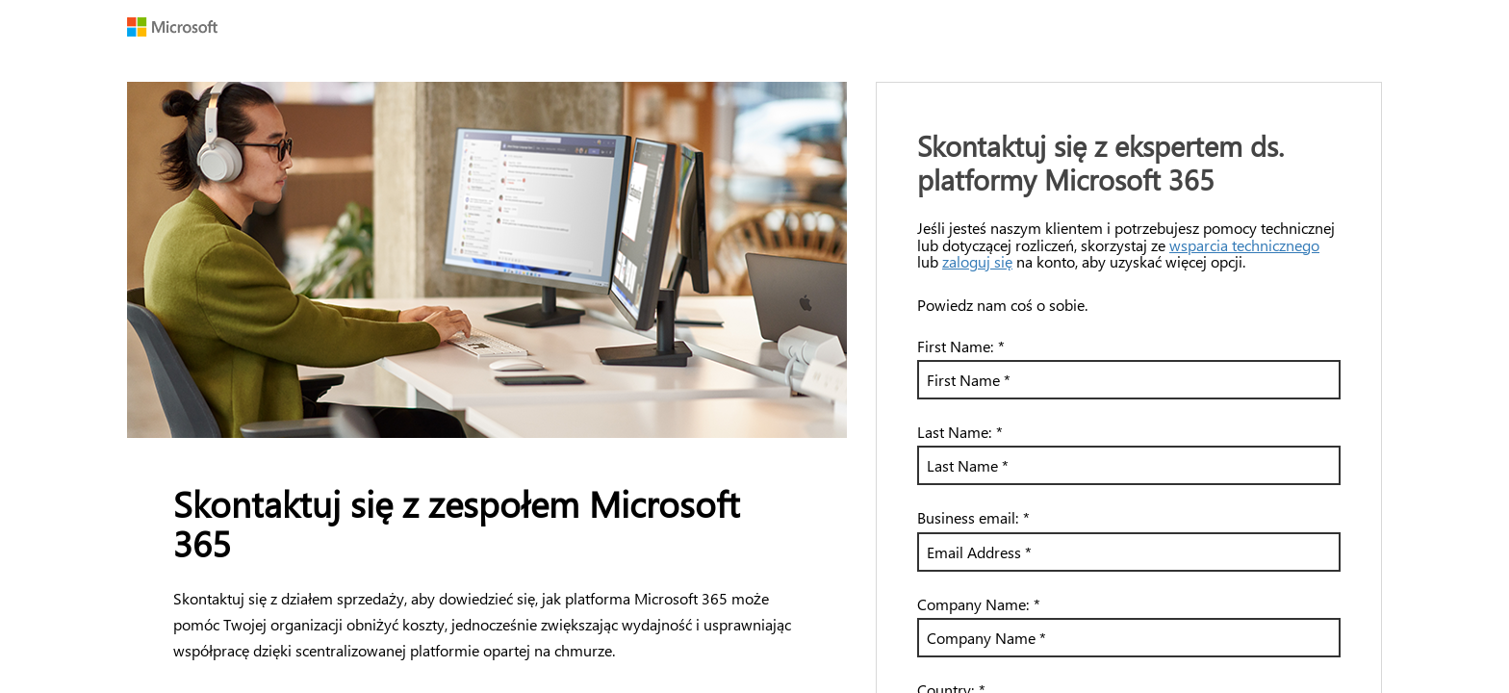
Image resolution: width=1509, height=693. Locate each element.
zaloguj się (977, 261)
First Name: (961, 346)
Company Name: (978, 604)
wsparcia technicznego (1244, 245)
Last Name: (960, 432)
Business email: (973, 517)
